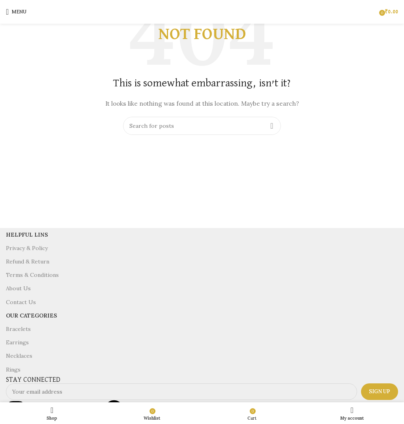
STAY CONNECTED (33, 379)
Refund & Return (27, 261)
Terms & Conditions (32, 274)
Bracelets (18, 328)
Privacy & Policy (27, 248)
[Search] (202, 126)
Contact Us (21, 302)
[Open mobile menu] (16, 12)
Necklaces (19, 355)
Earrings (17, 342)
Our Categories (31, 315)
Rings (13, 369)
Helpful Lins (27, 234)
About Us (18, 288)
